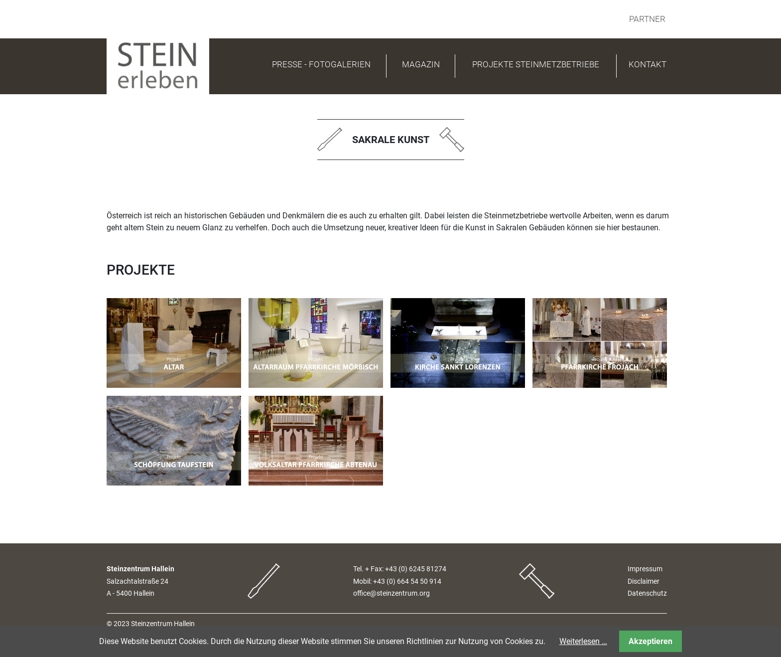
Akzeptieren (650, 641)
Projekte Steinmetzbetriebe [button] (535, 64)
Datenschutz (647, 593)
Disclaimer (643, 581)
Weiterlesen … (583, 641)
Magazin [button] (421, 64)
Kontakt (647, 64)
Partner (647, 19)
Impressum (645, 569)
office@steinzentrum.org (391, 593)
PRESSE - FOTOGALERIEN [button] (321, 64)
